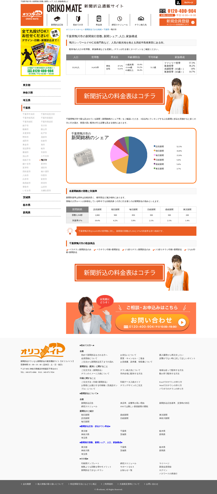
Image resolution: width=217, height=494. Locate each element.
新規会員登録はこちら (177, 22)
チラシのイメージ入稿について (95, 373)
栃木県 (162, 431)
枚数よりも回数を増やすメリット (96, 467)
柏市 (43, 148)
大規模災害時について (129, 484)
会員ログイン (185, 2)
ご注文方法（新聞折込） (92, 370)
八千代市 (45, 156)
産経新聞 (124, 415)
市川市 (44, 125)
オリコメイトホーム (74, 29)
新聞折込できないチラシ (92, 470)
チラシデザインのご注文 (131, 385)
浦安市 (44, 167)
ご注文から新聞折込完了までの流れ (97, 362)
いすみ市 (27, 190)
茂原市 (44, 137)
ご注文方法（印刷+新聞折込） (94, 382)
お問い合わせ (152, 484)
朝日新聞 (85, 415)
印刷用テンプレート (90, 463)
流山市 (26, 156)
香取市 (26, 187)
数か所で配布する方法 (169, 373)
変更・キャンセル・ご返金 (132, 358)
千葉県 (106, 29)
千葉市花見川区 (48, 114)
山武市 (44, 187)
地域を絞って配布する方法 (171, 370)
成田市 (26, 141)
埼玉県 (84, 438)
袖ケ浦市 (45, 171)
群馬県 (162, 434)
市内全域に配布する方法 (131, 373)
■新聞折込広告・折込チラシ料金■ (95, 426)
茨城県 (123, 434)
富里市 (44, 179)
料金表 (99, 25)
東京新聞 (163, 415)
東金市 (26, 144)
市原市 (44, 152)
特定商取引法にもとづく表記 (83, 484)
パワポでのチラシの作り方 (171, 389)
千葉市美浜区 (47, 122)
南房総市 (27, 183)
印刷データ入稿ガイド (130, 382)
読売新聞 (85, 418)
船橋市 (26, 129)
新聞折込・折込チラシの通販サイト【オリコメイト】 (32, 14)
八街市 (26, 175)
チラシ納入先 (141, 25)
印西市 (44, 175)
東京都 (84, 431)
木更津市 (27, 133)
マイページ (164, 463)
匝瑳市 (44, 183)
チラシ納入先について (130, 370)
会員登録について (89, 358)
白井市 (26, 179)
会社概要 (27, 484)
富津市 (26, 167)
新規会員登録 (165, 467)
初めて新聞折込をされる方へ (94, 355)
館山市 (44, 129)
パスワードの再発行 (168, 473)
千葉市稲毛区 (29, 118)
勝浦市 (26, 152)
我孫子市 (27, 160)
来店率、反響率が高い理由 (132, 403)
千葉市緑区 (28, 122)
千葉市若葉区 (47, 118)
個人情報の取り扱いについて (50, 484)
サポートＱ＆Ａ (127, 467)
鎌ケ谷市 (27, 164)
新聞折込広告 (57, 25)
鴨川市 (43, 160)
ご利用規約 (108, 484)
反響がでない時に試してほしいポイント (177, 358)
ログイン (163, 470)
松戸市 (44, 133)
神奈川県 (85, 434)
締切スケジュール (120, 25)
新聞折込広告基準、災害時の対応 (174, 403)
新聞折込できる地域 (93, 29)
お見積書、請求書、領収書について (136, 362)
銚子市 (26, 125)
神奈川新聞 (164, 418)
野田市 (26, 137)
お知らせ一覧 (126, 470)
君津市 (44, 164)
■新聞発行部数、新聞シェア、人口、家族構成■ (101, 442)
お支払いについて (128, 355)
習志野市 (27, 148)
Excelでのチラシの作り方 (170, 382)
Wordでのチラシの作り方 (170, 385)
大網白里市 (46, 190)
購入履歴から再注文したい (171, 355)
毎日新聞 (85, 421)
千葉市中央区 (29, 114)
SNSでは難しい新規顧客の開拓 (134, 406)
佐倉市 (44, 141)
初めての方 (78, 25)
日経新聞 (124, 418)
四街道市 (27, 171)
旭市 (43, 144)
